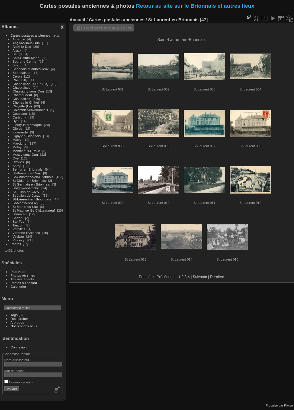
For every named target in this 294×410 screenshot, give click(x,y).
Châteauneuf (22, 95)
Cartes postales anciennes (31, 35)
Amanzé (19, 39)
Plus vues (18, 271)
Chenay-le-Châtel (26, 102)
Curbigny (19, 117)
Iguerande (20, 132)
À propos (17, 322)
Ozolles (18, 162)
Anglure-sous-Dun (26, 43)
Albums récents (22, 279)
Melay (17, 147)
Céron (17, 76)
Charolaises (21, 87)
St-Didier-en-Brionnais (29, 180)
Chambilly (20, 80)
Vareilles (19, 229)
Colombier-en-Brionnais (30, 110)
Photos (16, 244)
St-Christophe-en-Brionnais (33, 177)
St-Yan (18, 218)
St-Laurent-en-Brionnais (32, 199)
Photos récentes (23, 275)
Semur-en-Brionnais (28, 169)
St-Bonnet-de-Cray (27, 173)
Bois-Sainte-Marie (26, 58)
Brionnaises (21, 72)
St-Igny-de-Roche (26, 188)
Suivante (200, 277)
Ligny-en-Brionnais (27, 136)
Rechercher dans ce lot (107, 27)
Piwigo (288, 405)
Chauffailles (21, 98)
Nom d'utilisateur (16, 360)
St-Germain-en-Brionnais (31, 184)
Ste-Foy (18, 221)
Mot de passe (14, 370)
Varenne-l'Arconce (26, 232)
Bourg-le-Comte (24, 61)
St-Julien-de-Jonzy (26, 195)
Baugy (17, 54)
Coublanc (20, 113)
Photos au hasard (24, 283)
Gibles (17, 128)
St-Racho (20, 214)
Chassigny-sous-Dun (28, 91)
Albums (9, 26)
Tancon (18, 225)
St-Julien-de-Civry (26, 192)
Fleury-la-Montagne (27, 125)
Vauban (18, 236)
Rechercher (19, 318)
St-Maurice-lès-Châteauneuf (34, 210)
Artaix (17, 50)
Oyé (16, 158)
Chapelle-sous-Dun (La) (31, 84)
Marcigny (19, 143)
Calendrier (18, 286)
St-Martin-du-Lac (25, 206)
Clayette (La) (22, 106)
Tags (14, 315)
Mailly (17, 139)
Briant (17, 65)
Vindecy (19, 240)
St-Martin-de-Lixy (25, 203)
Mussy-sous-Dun (25, 154)
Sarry (17, 165)
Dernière (217, 277)
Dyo (16, 121)
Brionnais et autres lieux (31, 69)
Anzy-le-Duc (22, 46)
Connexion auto (18, 382)
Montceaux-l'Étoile (26, 151)
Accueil (77, 19)
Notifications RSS (24, 326)
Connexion (19, 347)
